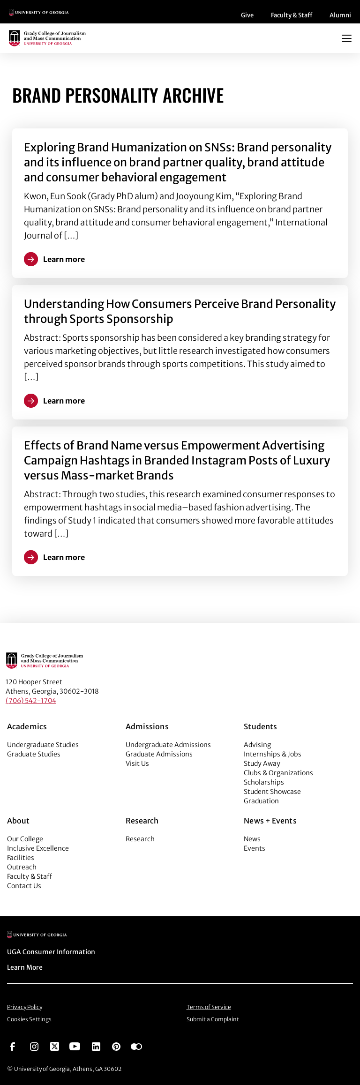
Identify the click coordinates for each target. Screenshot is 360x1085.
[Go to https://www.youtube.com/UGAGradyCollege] (74, 1045)
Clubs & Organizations (278, 773)
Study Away (262, 763)
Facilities (20, 857)
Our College (25, 839)
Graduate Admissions (159, 754)
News (252, 839)
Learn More (25, 967)
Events (254, 848)
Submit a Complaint (213, 1019)
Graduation (261, 801)
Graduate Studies (33, 754)
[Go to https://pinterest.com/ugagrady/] (116, 1045)
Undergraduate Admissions (168, 745)
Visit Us (137, 763)
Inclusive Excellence (38, 848)
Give (247, 15)
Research (140, 839)
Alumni (340, 15)
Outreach (22, 867)
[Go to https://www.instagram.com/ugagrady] (34, 1045)
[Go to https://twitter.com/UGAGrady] (54, 1045)
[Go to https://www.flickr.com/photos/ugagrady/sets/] (136, 1045)
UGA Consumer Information (51, 952)
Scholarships (264, 782)
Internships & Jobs (272, 754)
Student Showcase (272, 791)
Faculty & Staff (291, 15)
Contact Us (24, 886)
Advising (257, 745)
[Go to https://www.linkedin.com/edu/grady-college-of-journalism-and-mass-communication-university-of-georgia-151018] (96, 1045)
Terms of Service (209, 1006)
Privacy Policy (24, 1006)
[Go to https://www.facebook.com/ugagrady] (12, 1045)
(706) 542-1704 (31, 700)
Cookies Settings (29, 1019)
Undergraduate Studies (43, 745)
